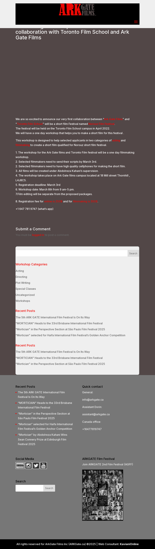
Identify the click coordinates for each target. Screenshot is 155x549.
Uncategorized (25, 295)
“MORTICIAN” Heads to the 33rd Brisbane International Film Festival (59, 323)
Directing (21, 277)
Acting (20, 271)
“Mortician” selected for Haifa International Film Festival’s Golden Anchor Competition (70, 335)
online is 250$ (53, 201)
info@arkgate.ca (93, 399)
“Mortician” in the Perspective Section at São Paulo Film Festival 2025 (60, 329)
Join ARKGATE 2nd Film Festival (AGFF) (107, 464)
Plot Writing (23, 282)
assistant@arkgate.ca (96, 414)
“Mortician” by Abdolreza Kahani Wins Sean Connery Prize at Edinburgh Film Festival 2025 (42, 439)
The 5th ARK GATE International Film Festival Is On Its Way (53, 317)
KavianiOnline (129, 544)
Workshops (23, 301)
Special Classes (26, 288)
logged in (38, 235)
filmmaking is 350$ (85, 201)
